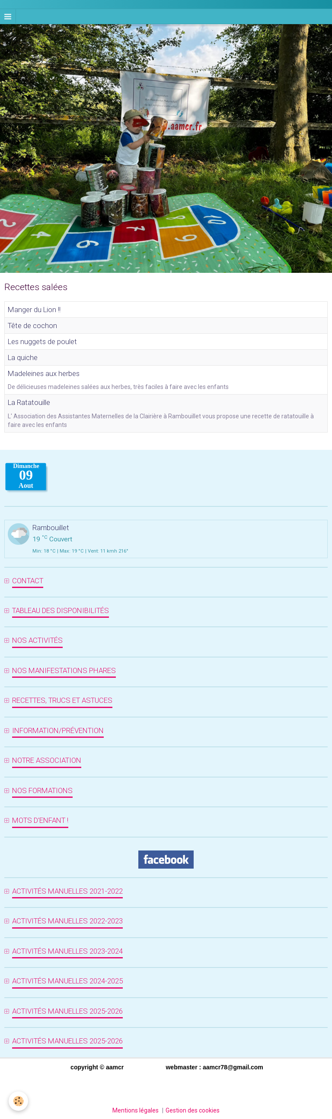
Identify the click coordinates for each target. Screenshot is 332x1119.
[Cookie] (18, 1101)
